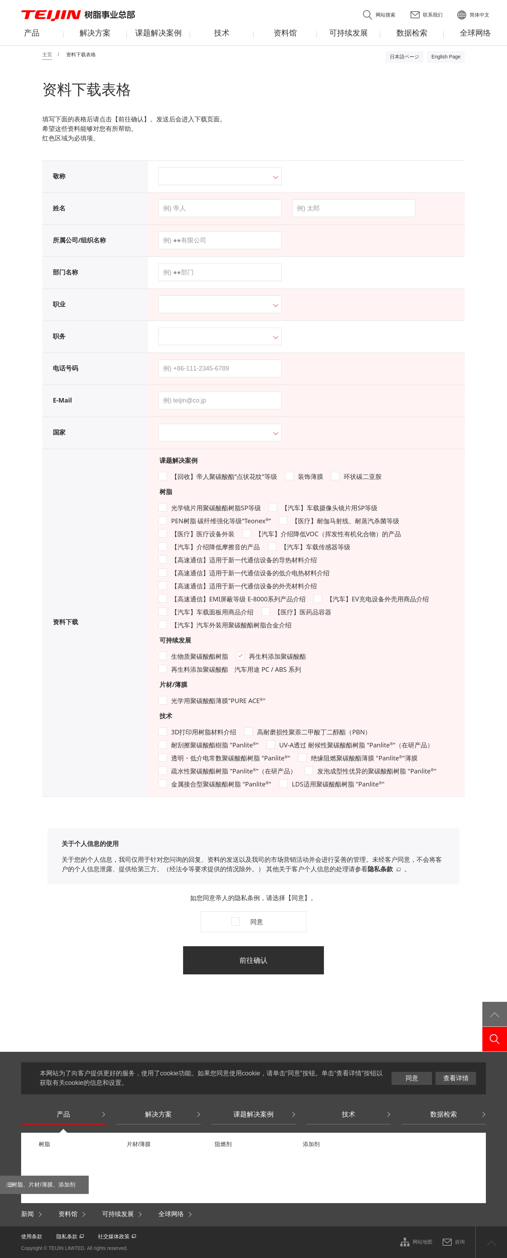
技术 (165, 716)
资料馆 (67, 1214)
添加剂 (311, 1144)
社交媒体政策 (114, 1236)
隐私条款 (380, 869)
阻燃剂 (223, 1144)
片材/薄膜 (173, 684)
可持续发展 (175, 640)
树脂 (165, 491)
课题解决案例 (178, 460)
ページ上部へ (491, 1242)
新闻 (27, 1214)
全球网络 (171, 1214)
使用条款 (31, 1236)
